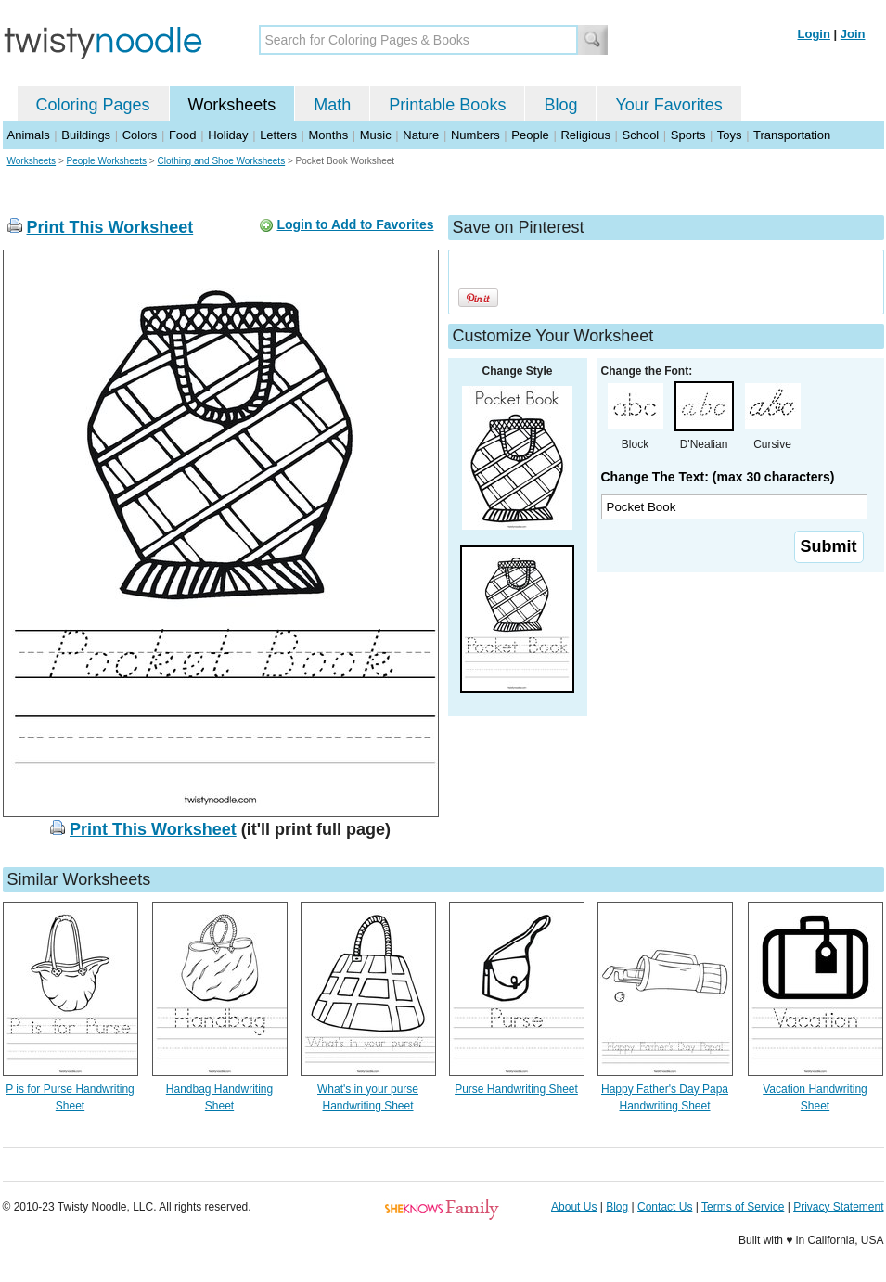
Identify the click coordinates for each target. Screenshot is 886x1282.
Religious (585, 135)
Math (332, 105)
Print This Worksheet (110, 227)
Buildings (85, 135)
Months (329, 135)
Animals (28, 135)
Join (853, 34)
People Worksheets (107, 161)
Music (376, 135)
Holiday (228, 135)
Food (183, 135)
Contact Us (664, 1206)
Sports (688, 135)
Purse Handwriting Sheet (516, 1089)
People (529, 135)
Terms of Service (742, 1206)
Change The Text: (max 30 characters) (718, 476)
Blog (560, 105)
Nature (421, 135)
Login (814, 34)
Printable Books (447, 105)
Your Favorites (668, 105)
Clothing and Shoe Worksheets (221, 161)
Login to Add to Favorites (354, 224)
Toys (729, 135)
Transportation (791, 135)
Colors (140, 135)
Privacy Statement (838, 1206)
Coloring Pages (93, 105)
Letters (278, 135)
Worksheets (232, 105)
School (641, 135)
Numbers (475, 135)
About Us (574, 1206)
